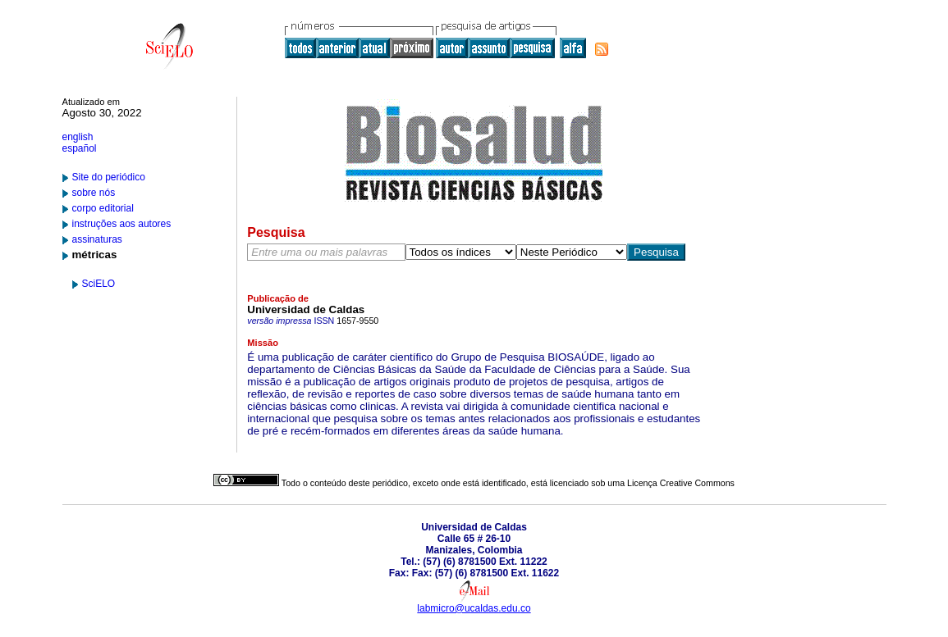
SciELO (99, 283)
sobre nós (94, 192)
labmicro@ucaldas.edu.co (473, 608)
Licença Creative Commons (681, 483)
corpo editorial (103, 208)
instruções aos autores (122, 224)
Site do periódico (108, 177)
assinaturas (97, 239)
